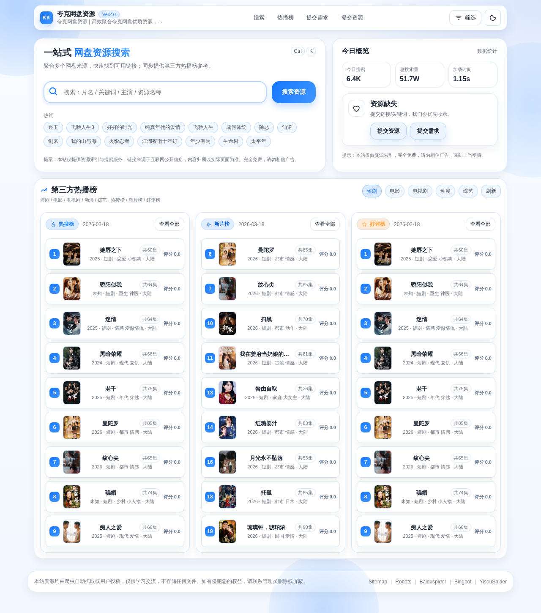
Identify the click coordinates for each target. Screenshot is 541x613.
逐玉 (53, 127)
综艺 (468, 191)
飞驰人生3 (82, 127)
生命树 (230, 141)
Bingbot (463, 582)
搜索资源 (294, 91)
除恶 (264, 127)
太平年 (258, 141)
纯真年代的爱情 (162, 127)
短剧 (372, 191)
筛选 (465, 18)
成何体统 (236, 127)
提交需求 (317, 17)
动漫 (445, 191)
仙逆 (287, 127)
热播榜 (285, 17)
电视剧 (420, 191)
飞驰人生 (203, 127)
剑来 (53, 141)
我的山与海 (83, 141)
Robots (403, 582)
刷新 (491, 191)
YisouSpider (493, 582)
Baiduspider (432, 582)
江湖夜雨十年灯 (160, 141)
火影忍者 (119, 141)
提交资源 (352, 17)
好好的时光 (119, 127)
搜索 (259, 17)
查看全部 (169, 224)
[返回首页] (103, 17)
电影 (395, 191)
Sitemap (378, 582)
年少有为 (200, 141)
